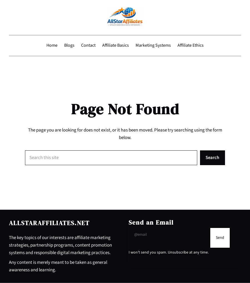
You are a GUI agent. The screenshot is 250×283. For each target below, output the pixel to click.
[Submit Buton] (220, 237)
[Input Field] (168, 234)
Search (212, 157)
